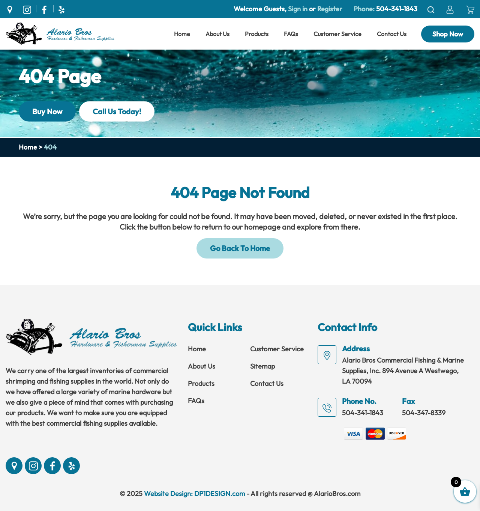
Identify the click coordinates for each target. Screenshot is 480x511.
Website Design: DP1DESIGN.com (194, 493)
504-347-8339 (424, 412)
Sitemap (262, 366)
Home (182, 34)
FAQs (291, 34)
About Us (218, 34)
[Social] (12, 8)
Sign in (298, 9)
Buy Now (47, 111)
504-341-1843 (396, 9)
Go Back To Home (240, 248)
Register (329, 9)
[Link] (60, 33)
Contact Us (391, 34)
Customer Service (338, 34)
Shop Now (447, 34)
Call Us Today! (117, 111)
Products (256, 34)
